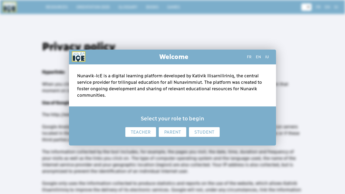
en (258, 57)
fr (249, 57)
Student (204, 132)
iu (267, 57)
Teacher (141, 132)
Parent (172, 132)
